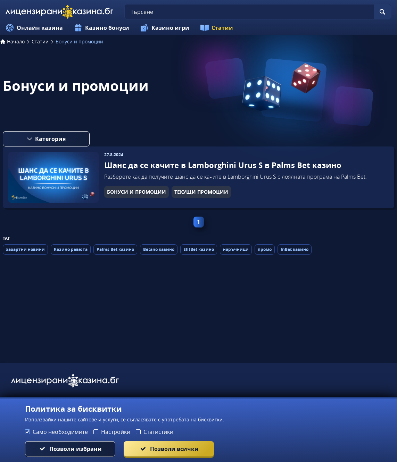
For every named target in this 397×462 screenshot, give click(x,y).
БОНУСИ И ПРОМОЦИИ (136, 191)
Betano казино (158, 249)
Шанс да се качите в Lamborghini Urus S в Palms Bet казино (222, 165)
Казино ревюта (71, 249)
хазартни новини (25, 249)
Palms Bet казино (115, 249)
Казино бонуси (101, 28)
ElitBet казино (198, 249)
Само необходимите (60, 432)
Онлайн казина (34, 28)
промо (265, 249)
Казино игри (164, 28)
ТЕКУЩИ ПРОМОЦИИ (201, 191)
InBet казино (294, 249)
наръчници (236, 249)
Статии (216, 28)
